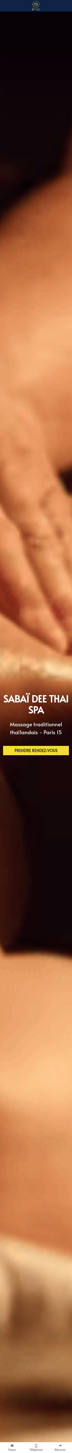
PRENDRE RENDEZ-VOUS (35, 750)
